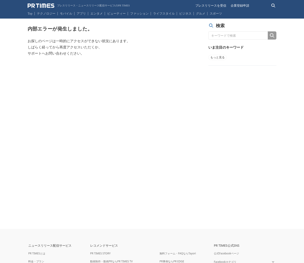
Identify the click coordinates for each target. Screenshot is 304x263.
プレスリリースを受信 (210, 5)
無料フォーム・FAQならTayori (178, 253)
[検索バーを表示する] (273, 6)
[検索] (272, 35)
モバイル (66, 13)
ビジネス (185, 13)
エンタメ (96, 13)
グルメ (200, 13)
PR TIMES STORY (100, 253)
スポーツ (216, 13)
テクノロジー (46, 13)
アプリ (81, 13)
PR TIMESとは (36, 253)
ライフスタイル (164, 13)
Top (30, 13)
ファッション (139, 13)
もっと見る (217, 57)
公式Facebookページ (226, 253)
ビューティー (116, 13)
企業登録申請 (240, 5)
